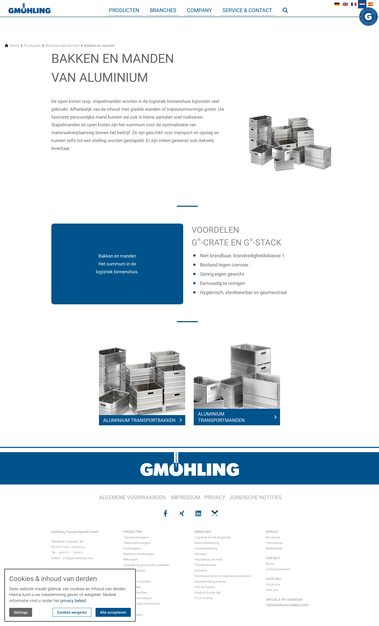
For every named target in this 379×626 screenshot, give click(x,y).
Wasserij (201, 554)
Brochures (273, 537)
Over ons (272, 590)
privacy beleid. (73, 600)
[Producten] (32, 45)
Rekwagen (130, 559)
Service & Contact (247, 10)
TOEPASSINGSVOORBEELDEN (287, 605)
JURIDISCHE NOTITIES (255, 497)
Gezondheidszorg (207, 543)
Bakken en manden (137, 581)
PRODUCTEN (132, 532)
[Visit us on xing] (181, 513)
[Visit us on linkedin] (198, 513)
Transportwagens (135, 537)
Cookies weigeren (72, 612)
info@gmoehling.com (77, 558)
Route (270, 564)
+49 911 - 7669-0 (70, 552)
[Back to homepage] (29, 8)
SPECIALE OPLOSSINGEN (284, 600)
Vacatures (273, 584)
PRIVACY (214, 497)
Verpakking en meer (209, 559)
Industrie (201, 570)
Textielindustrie (205, 565)
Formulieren (274, 543)
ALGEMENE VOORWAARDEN (132, 497)
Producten (124, 10)
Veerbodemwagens (137, 543)
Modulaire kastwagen (138, 554)
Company (199, 10)
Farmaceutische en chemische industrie (223, 576)
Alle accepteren (113, 612)
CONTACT (273, 558)
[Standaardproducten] (62, 45)
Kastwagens (132, 548)
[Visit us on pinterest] (214, 513)
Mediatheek (274, 548)
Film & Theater (205, 587)
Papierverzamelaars (137, 598)
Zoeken (288, 21)
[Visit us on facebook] (165, 513)
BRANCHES (203, 532)
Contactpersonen (278, 569)
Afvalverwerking (206, 548)
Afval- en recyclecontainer (141, 603)
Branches (163, 10)
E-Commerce (204, 598)
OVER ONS (273, 579)
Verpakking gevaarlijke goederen (146, 565)
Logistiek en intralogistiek (213, 537)
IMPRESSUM (185, 497)
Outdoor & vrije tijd (208, 592)
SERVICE (272, 532)
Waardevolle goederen (210, 581)
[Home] (14, 45)
